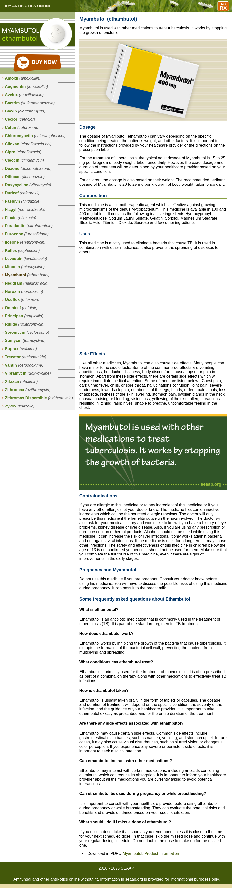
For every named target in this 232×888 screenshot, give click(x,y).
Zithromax (27, 390)
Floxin (20, 218)
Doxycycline (28, 185)
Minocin (25, 267)
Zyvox (20, 406)
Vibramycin (28, 373)
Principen (24, 316)
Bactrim (30, 103)
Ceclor (20, 119)
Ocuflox (22, 299)
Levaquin (26, 259)
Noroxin (24, 291)
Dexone (28, 168)
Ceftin (22, 127)
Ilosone (25, 242)
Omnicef (21, 308)
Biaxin (25, 111)
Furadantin (29, 226)
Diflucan (25, 177)
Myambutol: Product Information (151, 853)
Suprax (21, 349)
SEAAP (127, 868)
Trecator (25, 357)
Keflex (22, 250)
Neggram (27, 283)
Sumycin (25, 340)
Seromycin (27, 332)
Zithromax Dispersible (39, 398)
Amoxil (22, 78)
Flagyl (25, 209)
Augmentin (26, 86)
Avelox (24, 95)
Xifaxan (21, 381)
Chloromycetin (35, 136)
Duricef (22, 193)
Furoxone (27, 234)
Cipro (23, 152)
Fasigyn (23, 201)
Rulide (25, 324)
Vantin (24, 365)
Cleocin (24, 160)
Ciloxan (28, 144)
